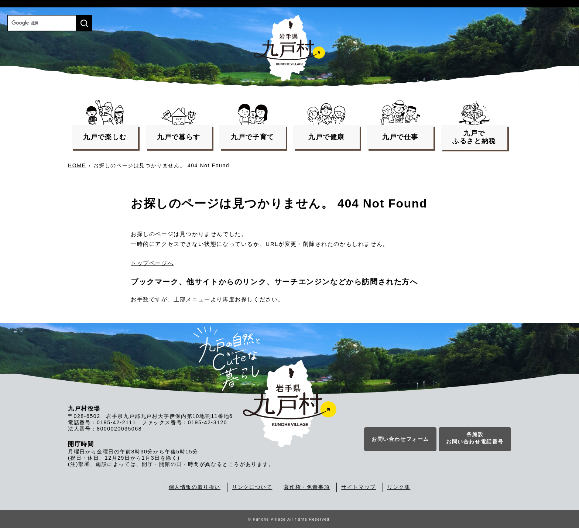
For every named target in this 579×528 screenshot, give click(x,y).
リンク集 (398, 487)
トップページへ (152, 263)
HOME (77, 165)
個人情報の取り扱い (194, 487)
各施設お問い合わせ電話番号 (475, 438)
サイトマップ (358, 487)
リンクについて (252, 487)
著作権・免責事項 (307, 487)
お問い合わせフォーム (400, 439)
